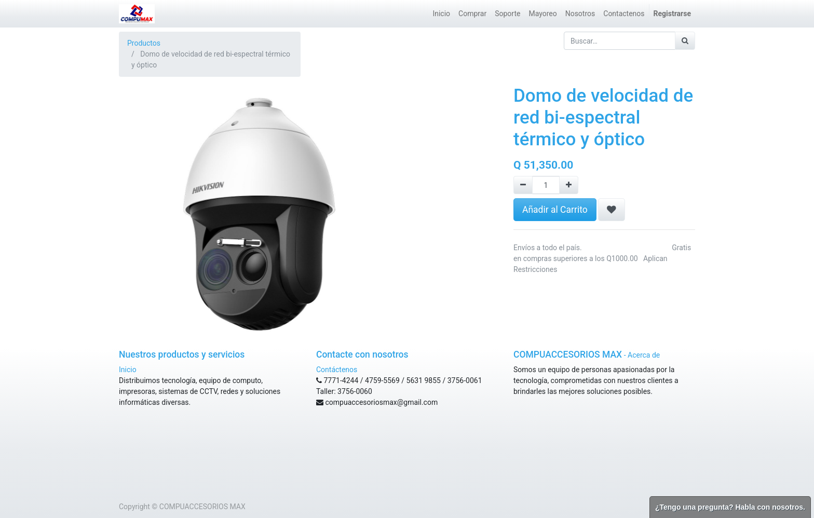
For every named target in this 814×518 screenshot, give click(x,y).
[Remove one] (523, 185)
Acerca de (644, 355)
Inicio (128, 369)
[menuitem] (441, 13)
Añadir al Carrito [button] (555, 210)
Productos (143, 43)
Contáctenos (336, 369)
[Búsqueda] (685, 41)
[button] (611, 209)
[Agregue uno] (568, 185)
